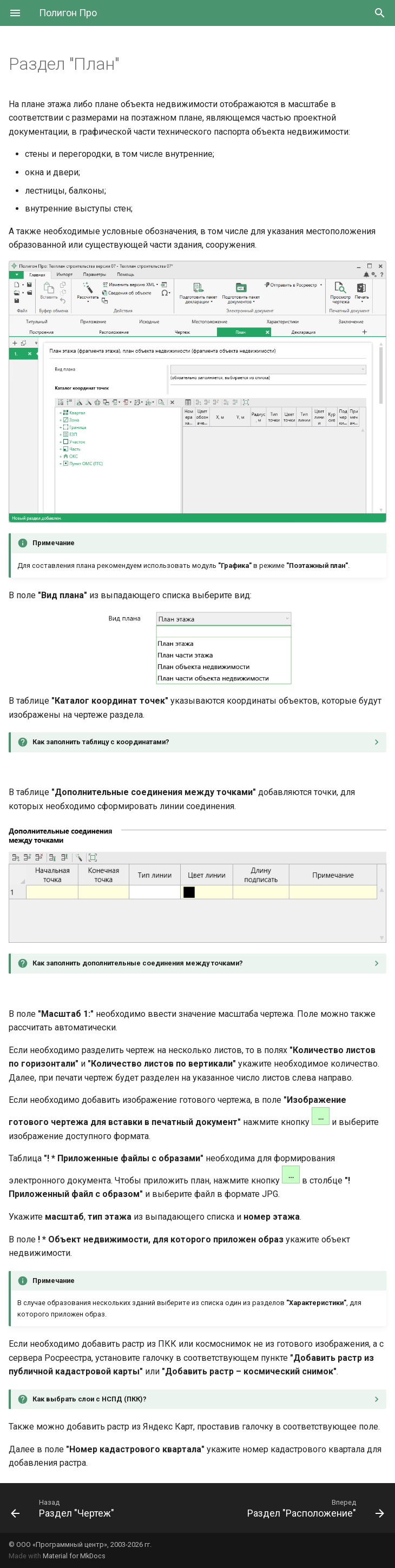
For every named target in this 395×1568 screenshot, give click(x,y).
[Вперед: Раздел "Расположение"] (314, 1508)
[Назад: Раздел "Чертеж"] (64, 1508)
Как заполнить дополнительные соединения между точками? (137, 963)
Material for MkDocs (74, 1556)
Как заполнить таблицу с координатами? (100, 742)
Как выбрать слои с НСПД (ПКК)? (89, 1399)
